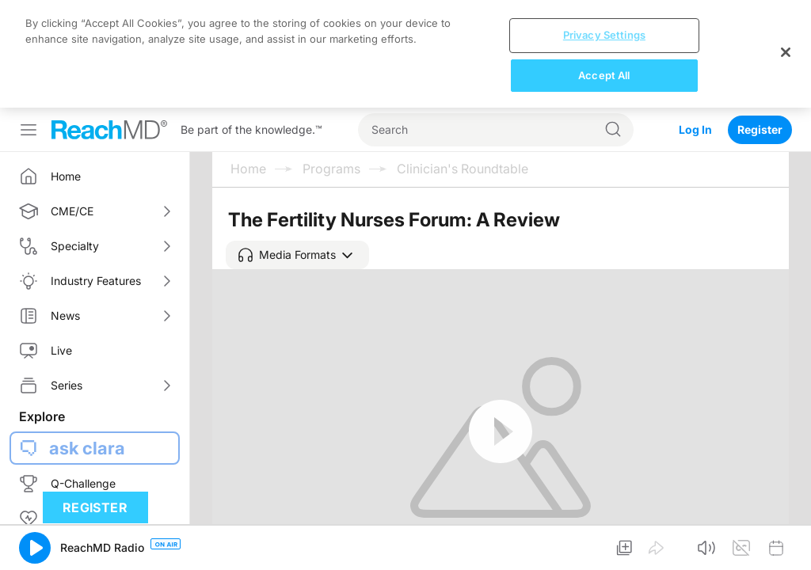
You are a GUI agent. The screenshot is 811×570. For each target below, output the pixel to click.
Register (759, 129)
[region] (405, 54)
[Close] (785, 52)
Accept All (604, 75)
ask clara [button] (87, 448)
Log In (695, 129)
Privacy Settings (604, 34)
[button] (297, 255)
